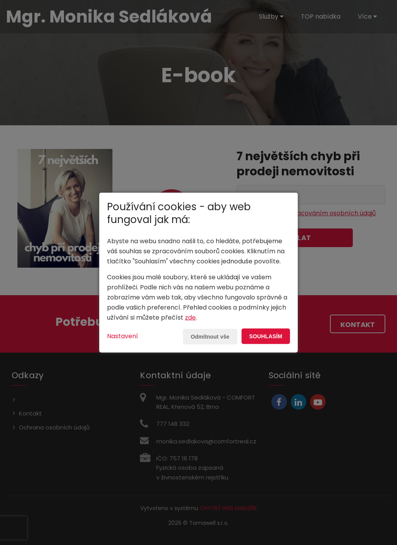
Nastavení (122, 336)
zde (190, 317)
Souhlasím (265, 336)
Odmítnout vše (210, 337)
